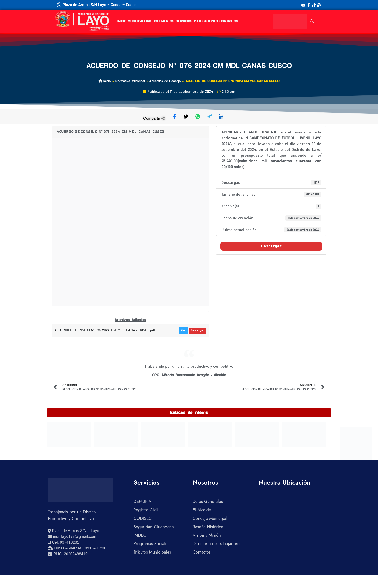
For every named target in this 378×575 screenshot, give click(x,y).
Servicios (184, 21)
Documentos (163, 21)
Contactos (228, 21)
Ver (183, 330)
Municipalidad (139, 21)
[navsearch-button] (312, 21)
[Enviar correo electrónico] (72, 537)
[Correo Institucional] (319, 5)
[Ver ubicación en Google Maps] (73, 531)
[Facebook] (308, 5)
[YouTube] (303, 5)
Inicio (121, 21)
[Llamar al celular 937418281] (63, 542)
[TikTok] (314, 5)
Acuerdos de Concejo (165, 81)
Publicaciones (206, 21)
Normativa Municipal (130, 81)
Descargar (197, 330)
